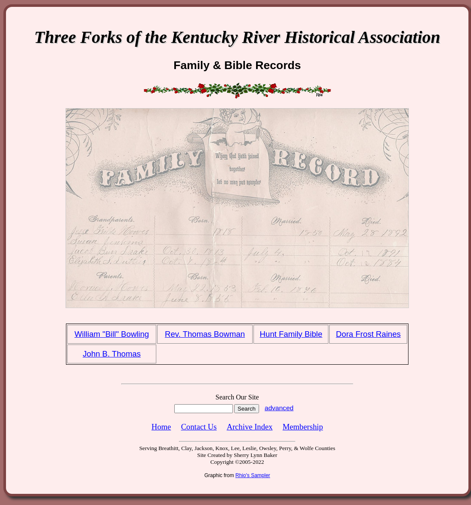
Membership (303, 426)
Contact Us (199, 426)
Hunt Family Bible (291, 334)
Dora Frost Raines (368, 334)
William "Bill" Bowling (112, 334)
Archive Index (249, 426)
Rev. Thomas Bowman (205, 334)
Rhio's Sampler (253, 475)
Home (161, 426)
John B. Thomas (112, 353)
